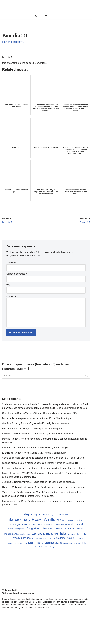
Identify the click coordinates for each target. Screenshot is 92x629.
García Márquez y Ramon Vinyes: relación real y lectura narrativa (35, 423)
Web (8, 285)
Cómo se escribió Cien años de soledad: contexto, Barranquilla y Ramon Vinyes (43, 458)
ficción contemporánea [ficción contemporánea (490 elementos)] (16, 529)
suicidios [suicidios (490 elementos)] (77, 543)
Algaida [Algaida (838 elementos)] (37, 514)
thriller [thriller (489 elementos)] (84, 543)
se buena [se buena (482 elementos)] (23, 543)
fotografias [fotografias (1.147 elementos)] (33, 528)
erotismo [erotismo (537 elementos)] (32, 524)
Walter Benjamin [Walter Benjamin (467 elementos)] (51, 547)
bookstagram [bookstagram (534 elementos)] (70, 520)
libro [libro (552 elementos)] (85, 534)
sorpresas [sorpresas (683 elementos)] (67, 543)
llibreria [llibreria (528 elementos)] (35, 538)
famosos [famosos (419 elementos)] (49, 524)
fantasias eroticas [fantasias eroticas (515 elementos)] (60, 524)
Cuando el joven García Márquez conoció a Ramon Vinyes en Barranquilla (40, 463)
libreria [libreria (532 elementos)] (79, 534)
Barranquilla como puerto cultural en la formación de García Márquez (37, 418)
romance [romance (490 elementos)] (8, 543)
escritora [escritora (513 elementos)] (41, 524)
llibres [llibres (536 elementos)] (41, 538)
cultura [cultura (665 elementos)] (80, 520)
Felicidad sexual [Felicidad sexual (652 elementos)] (75, 524)
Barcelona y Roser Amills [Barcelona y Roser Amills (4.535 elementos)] (31, 519)
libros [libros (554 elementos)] (7, 538)
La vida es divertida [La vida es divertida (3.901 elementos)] (49, 533)
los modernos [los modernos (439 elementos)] (50, 538)
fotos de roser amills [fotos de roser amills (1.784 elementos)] (55, 528)
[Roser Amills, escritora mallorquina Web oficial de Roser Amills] (46, 6)
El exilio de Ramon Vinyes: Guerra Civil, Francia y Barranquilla (34, 453)
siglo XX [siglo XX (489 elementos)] (58, 543)
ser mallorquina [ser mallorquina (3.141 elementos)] (41, 542)
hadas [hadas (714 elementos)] (73, 528)
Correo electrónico (16, 274)
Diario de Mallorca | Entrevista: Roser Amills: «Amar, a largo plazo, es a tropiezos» (44, 487)
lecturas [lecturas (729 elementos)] (71, 534)
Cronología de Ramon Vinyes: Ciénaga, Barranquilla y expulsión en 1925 (39, 413)
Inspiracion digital (13, 42)
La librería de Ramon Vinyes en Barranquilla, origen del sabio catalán (37, 433)
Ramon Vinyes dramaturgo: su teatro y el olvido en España (32, 428)
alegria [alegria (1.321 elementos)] (27, 514)
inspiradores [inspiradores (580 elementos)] (25, 534)
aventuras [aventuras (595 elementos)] (63, 515)
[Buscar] (36, 16)
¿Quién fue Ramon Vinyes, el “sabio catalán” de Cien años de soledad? (38, 482)
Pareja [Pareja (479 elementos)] (78, 538)
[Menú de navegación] (46, 16)
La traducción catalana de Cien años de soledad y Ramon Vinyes (35, 447)
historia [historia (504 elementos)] (80, 529)
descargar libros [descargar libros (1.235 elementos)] (18, 524)
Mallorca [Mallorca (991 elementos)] (61, 538)
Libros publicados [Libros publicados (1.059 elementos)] (20, 538)
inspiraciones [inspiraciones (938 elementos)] (11, 534)
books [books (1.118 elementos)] (60, 519)
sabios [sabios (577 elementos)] (15, 543)
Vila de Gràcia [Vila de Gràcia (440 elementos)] (39, 547)
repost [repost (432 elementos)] (84, 538)
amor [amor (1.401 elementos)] (45, 514)
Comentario (13, 296)
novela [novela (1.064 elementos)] (71, 538)
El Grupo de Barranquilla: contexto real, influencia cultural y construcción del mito (43, 468)
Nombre (11, 262)
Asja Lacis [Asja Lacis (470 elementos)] (54, 515)
